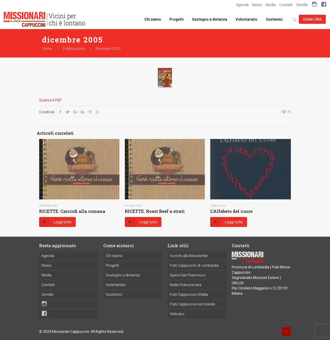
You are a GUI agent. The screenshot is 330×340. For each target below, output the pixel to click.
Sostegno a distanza (123, 275)
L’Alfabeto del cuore (231, 211)
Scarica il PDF (50, 100)
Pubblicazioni (74, 48)
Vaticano (177, 314)
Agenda (242, 5)
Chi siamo (114, 255)
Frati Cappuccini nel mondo (192, 304)
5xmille (302, 5)
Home (47, 48)
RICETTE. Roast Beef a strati (155, 211)
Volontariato (116, 285)
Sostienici (114, 294)
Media (271, 5)
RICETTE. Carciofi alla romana (72, 211)
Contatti (286, 5)
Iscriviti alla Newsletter (189, 255)
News (257, 5)
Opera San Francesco (187, 275)
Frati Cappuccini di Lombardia (194, 265)
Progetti (112, 265)
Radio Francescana (185, 285)
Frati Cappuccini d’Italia (189, 294)
